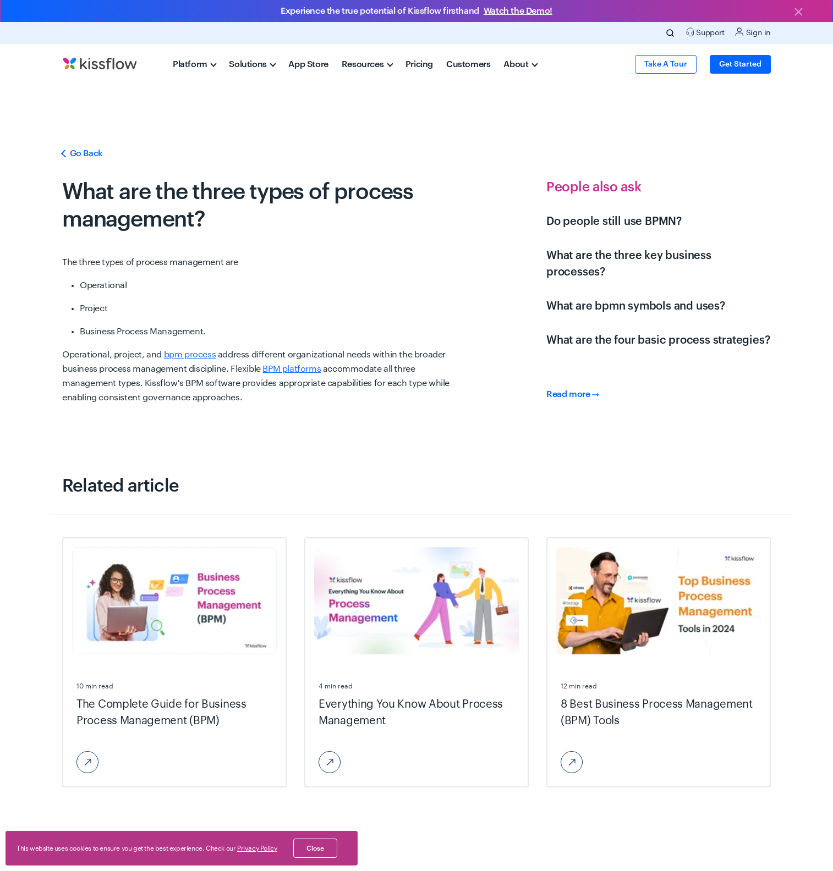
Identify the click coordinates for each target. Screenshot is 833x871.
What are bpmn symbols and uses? (635, 306)
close (315, 848)
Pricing (419, 64)
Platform (195, 64)
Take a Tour (665, 64)
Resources (367, 64)
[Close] (798, 12)
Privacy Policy (257, 848)
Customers (468, 64)
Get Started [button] (740, 64)
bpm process (190, 354)
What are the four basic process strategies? (658, 340)
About (520, 64)
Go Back (82, 153)
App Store (308, 64)
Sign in (753, 32)
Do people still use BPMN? (614, 221)
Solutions (252, 64)
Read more (572, 394)
